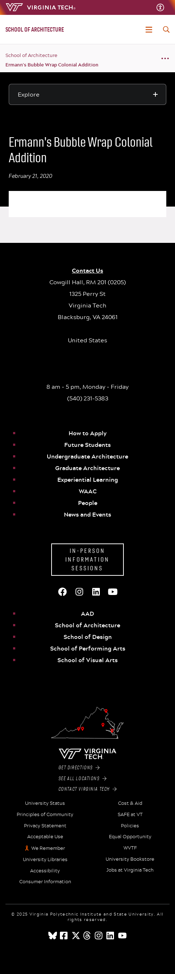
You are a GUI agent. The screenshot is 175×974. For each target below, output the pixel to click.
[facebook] (64, 935)
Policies (130, 826)
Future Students (87, 444)
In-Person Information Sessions (87, 559)
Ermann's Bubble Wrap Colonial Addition (51, 64)
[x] (76, 935)
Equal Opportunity (130, 837)
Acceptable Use (45, 837)
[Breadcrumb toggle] (165, 58)
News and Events (87, 514)
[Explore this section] (87, 94)
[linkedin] (110, 935)
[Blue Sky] (52, 935)
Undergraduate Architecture (87, 456)
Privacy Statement (45, 826)
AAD (87, 613)
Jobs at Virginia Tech (130, 870)
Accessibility (45, 871)
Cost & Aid (130, 803)
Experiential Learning (87, 479)
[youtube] (122, 935)
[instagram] (99, 935)
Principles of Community (45, 814)
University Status (45, 803)
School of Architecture (31, 55)
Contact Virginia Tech (87, 789)
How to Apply (88, 433)
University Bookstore (130, 859)
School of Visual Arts (87, 660)
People (87, 503)
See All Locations (82, 779)
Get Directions (79, 768)
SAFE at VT (130, 814)
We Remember (48, 848)
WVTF (130, 848)
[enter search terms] (166, 29)
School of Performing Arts (87, 648)
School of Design (88, 636)
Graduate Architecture (87, 468)
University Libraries (45, 859)
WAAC (88, 491)
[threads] (87, 935)
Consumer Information (45, 882)
